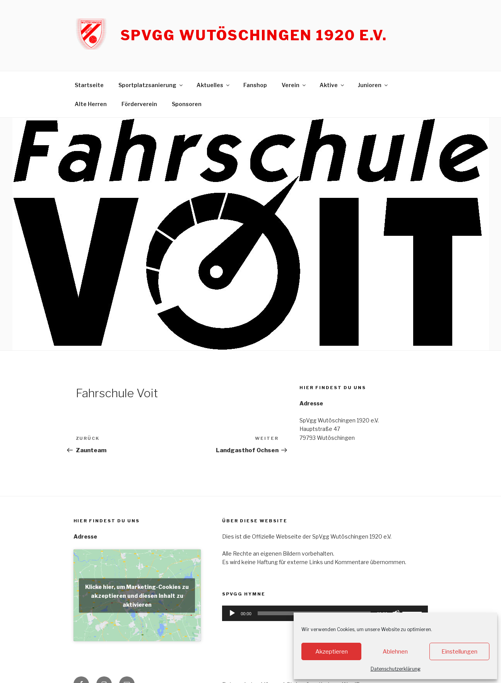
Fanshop (255, 85)
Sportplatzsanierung (151, 85)
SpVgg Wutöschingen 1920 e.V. (254, 35)
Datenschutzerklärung (396, 669)
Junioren (373, 85)
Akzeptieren (331, 651)
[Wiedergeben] (232, 613)
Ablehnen (395, 651)
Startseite (89, 85)
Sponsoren (187, 104)
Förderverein (139, 104)
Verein (294, 85)
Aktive (332, 85)
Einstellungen (459, 651)
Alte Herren (91, 104)
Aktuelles (214, 85)
